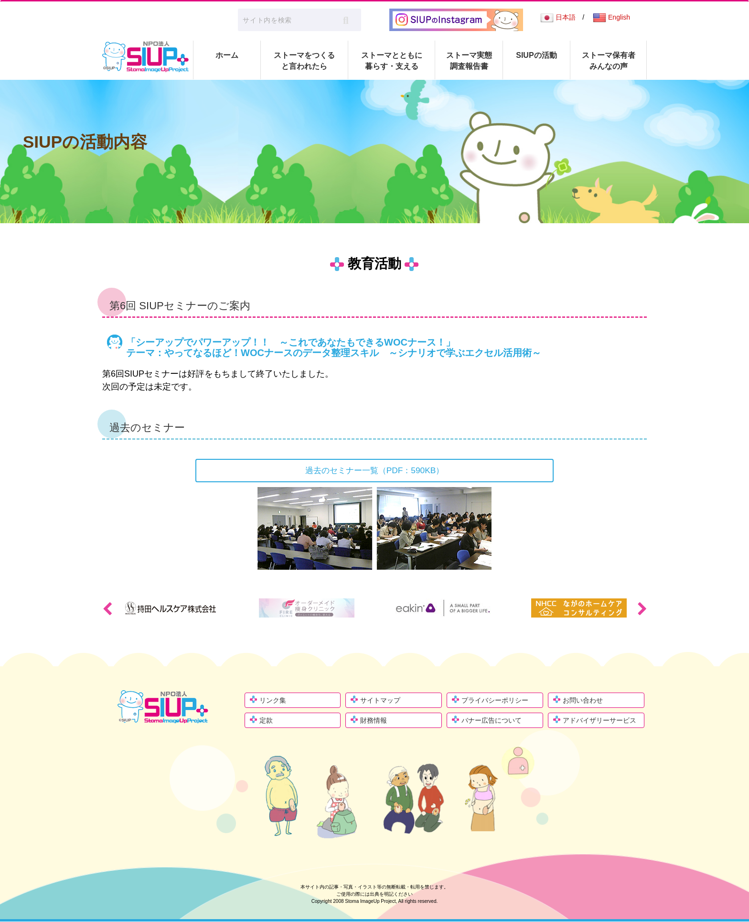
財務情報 (373, 721)
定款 (266, 721)
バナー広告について (491, 721)
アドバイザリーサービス (599, 721)
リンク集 (272, 701)
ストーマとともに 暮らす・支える (391, 60)
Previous (107, 609)
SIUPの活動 (536, 55)
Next (642, 609)
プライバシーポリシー (494, 701)
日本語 (558, 17)
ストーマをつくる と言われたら (304, 60)
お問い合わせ (583, 701)
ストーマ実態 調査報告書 (469, 60)
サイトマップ (380, 701)
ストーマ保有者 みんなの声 (608, 60)
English (611, 17)
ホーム (226, 55)
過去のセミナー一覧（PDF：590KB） (374, 470)
